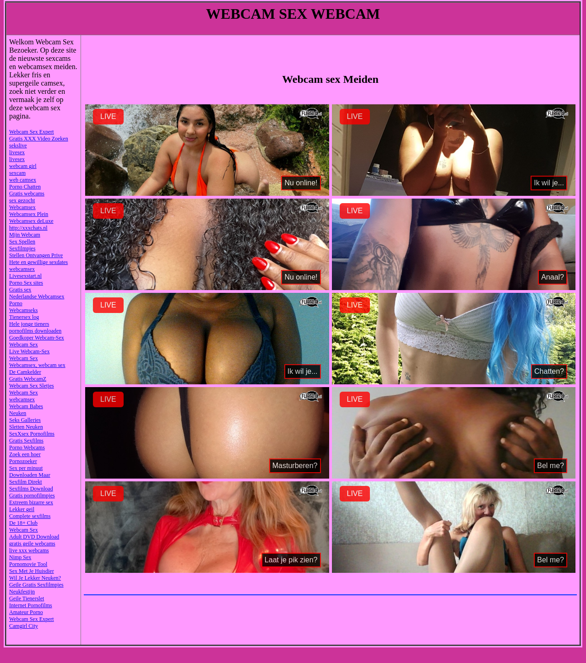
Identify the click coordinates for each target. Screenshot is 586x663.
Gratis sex (20, 289)
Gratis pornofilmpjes (32, 495)
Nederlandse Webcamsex (36, 296)
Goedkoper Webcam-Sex (36, 337)
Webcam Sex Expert (31, 132)
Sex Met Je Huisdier (31, 571)
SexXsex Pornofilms (31, 434)
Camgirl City (23, 626)
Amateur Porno (26, 612)
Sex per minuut (26, 468)
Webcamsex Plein (28, 214)
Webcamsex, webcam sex (37, 365)
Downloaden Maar (29, 475)
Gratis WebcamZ (27, 379)
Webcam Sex (23, 344)
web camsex (22, 180)
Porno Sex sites (26, 283)
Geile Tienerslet (26, 598)
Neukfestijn (22, 591)
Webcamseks (23, 310)
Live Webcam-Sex (29, 351)
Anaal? (552, 277)
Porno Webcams (27, 447)
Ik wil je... (549, 183)
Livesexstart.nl (25, 276)
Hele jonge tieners (29, 324)
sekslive (18, 145)
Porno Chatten (25, 186)
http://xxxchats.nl (28, 228)
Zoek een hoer (25, 454)
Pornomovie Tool (28, 564)
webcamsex (22, 269)
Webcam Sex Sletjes (31, 386)
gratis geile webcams (32, 543)
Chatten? (549, 371)
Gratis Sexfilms (26, 440)
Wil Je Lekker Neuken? (35, 578)
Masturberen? (295, 465)
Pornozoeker (23, 461)
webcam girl (23, 166)
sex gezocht (22, 200)
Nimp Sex (20, 557)
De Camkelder (25, 372)
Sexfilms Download (31, 488)
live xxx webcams (29, 550)
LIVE (108, 116)
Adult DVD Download (34, 537)
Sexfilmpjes (22, 248)
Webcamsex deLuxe (31, 221)
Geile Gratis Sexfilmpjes (36, 585)
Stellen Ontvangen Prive (36, 255)
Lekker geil (21, 509)
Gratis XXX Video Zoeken (38, 138)
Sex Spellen (22, 241)
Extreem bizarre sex (31, 502)
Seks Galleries (25, 420)
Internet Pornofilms (30, 605)
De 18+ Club (23, 523)
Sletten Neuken (26, 427)
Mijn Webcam (24, 235)
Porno (15, 303)
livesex (17, 152)
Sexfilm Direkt (25, 482)
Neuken (17, 413)
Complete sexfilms (29, 516)
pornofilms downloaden (35, 331)
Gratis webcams (26, 193)
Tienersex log (24, 317)
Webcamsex (22, 207)
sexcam (17, 173)
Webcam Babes (26, 406)
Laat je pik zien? (291, 560)
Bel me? (550, 465)
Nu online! (300, 183)
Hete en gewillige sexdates (38, 262)
